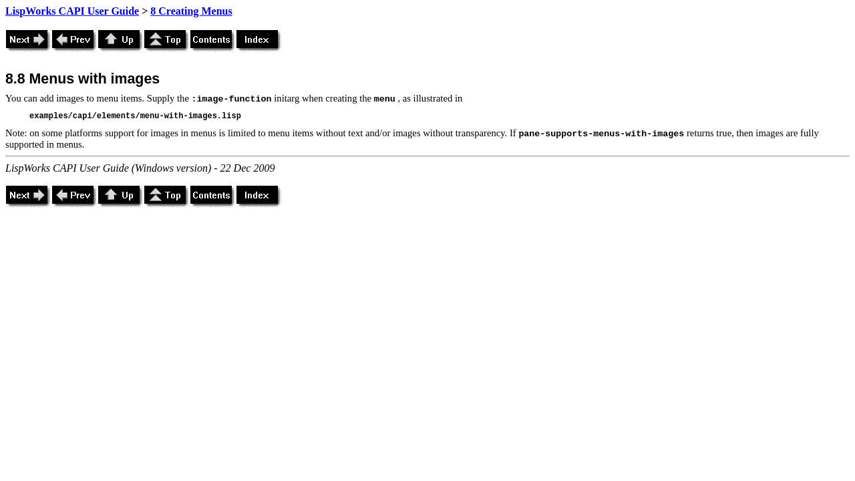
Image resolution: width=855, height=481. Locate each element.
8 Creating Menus (191, 11)
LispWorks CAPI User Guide (72, 11)
